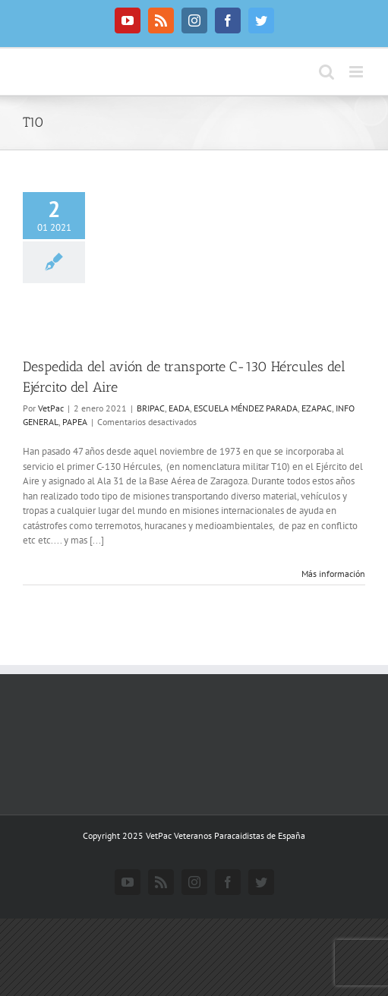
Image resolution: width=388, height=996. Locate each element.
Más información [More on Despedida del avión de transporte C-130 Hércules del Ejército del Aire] (333, 573)
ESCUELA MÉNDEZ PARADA (246, 408)
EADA (179, 408)
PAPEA (74, 421)
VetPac (51, 408)
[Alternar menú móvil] (357, 72)
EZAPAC (316, 408)
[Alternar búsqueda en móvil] (326, 72)
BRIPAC (151, 408)
